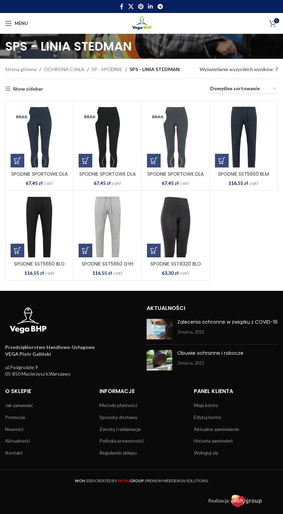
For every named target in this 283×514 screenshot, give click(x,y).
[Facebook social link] (122, 6)
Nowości (14, 429)
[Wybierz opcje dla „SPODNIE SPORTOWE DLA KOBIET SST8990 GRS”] (154, 160)
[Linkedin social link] (150, 6)
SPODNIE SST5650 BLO (39, 263)
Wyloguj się (206, 453)
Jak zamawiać (19, 405)
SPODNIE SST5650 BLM (243, 174)
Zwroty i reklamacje (120, 429)
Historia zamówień (213, 441)
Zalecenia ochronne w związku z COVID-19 (227, 322)
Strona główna (21, 69)
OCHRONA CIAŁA (64, 69)
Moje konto (206, 405)
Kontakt (14, 453)
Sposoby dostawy (118, 417)
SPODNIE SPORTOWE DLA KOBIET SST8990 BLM (39, 177)
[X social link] (131, 6)
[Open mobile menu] (16, 23)
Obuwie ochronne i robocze (210, 353)
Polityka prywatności (121, 441)
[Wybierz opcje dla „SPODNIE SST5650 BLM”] (222, 160)
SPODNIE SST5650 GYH (107, 263)
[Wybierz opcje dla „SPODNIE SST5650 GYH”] (85, 250)
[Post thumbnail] (159, 329)
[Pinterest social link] (141, 6)
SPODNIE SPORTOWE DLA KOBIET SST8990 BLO (107, 177)
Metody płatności (118, 405)
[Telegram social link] (160, 6)
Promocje (15, 417)
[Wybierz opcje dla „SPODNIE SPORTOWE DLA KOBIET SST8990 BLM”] (17, 160)
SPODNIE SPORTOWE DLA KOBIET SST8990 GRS (175, 177)
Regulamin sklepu (118, 453)
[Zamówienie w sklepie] (244, 89)
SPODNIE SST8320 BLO (175, 263)
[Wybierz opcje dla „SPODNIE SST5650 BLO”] (17, 250)
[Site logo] (141, 23)
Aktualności (17, 441)
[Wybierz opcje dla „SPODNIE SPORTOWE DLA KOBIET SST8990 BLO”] (85, 160)
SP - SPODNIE (107, 69)
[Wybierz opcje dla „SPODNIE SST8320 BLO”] (154, 250)
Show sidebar (28, 89)
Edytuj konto (207, 417)
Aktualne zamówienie (216, 429)
